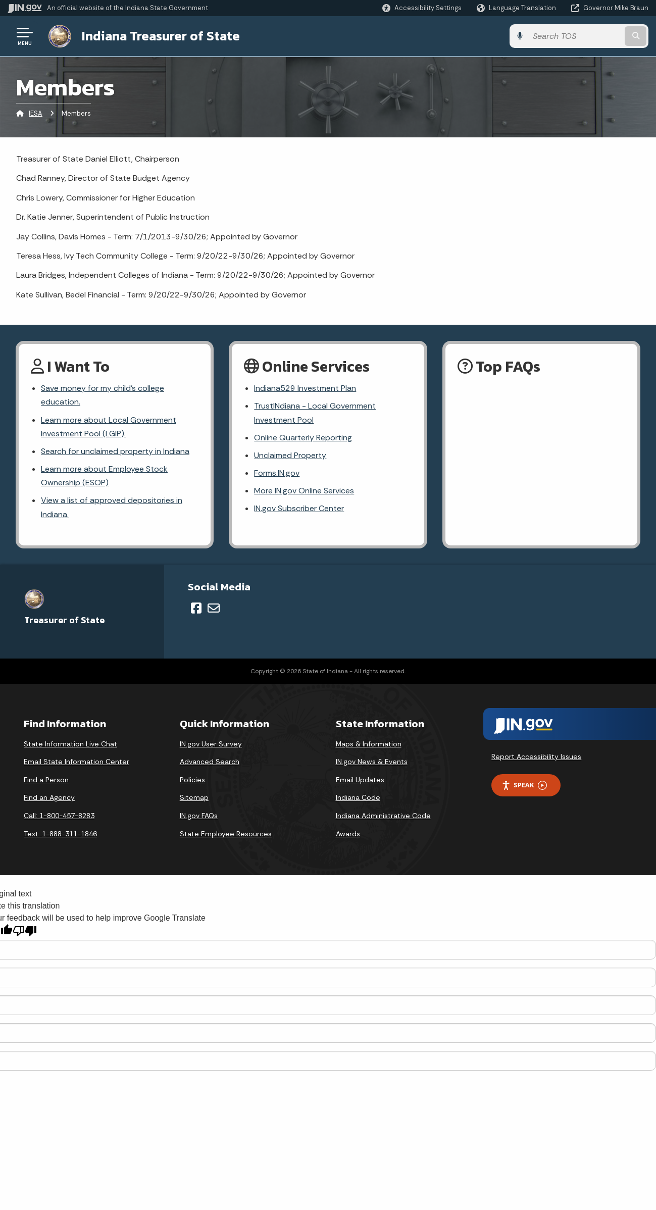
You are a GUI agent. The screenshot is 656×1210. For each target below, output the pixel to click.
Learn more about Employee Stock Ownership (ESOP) (104, 476)
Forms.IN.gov (276, 473)
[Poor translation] (25, 931)
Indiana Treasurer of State (161, 35)
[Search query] (575, 36)
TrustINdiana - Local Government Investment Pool (315, 412)
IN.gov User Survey (211, 743)
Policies (192, 779)
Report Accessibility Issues (536, 756)
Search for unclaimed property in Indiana (115, 451)
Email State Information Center (76, 761)
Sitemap (194, 797)
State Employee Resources (226, 833)
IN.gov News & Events (372, 761)
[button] (422, 8)
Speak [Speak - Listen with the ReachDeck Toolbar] (524, 785)
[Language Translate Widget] (517, 8)
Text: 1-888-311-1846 (60, 833)
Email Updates (360, 779)
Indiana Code (358, 797)
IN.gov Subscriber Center (299, 508)
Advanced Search (209, 761)
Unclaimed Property (290, 455)
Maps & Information (368, 743)
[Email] (214, 608)
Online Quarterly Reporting (303, 437)
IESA (35, 113)
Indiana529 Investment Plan (305, 388)
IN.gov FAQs (199, 815)
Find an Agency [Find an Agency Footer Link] (49, 797)
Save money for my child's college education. (102, 395)
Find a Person (46, 779)
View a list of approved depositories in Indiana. (111, 507)
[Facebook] (196, 608)
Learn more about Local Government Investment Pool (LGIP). (108, 427)
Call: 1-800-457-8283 (59, 815)
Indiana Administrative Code (383, 815)
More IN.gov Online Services (304, 490)
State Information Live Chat (70, 743)
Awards (348, 833)
